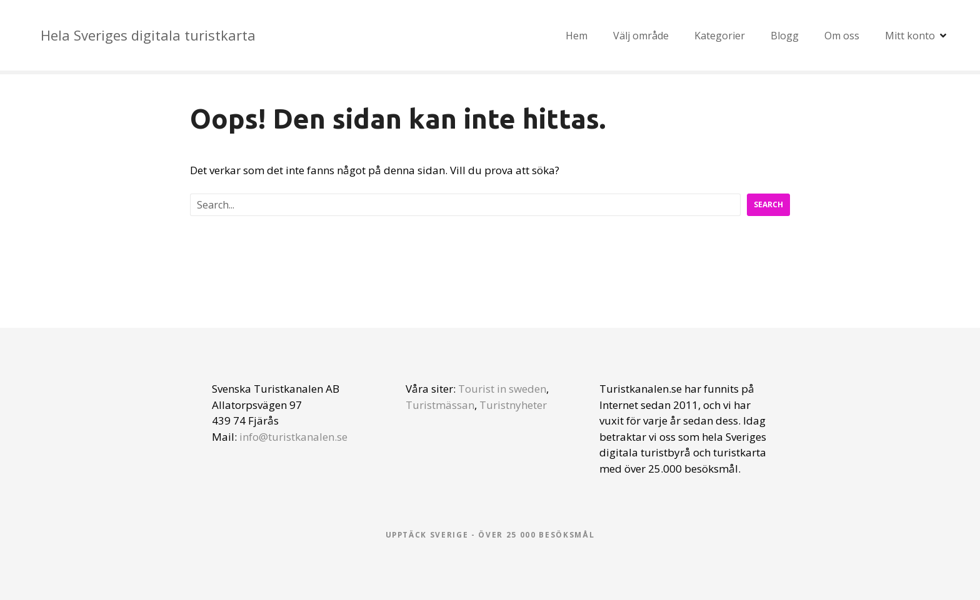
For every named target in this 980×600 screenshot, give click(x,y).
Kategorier (719, 35)
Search (768, 204)
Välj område (641, 35)
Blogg (785, 35)
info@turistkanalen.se (293, 437)
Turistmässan (440, 405)
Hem (577, 35)
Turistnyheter (513, 405)
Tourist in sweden (502, 388)
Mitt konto (910, 35)
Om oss (841, 35)
